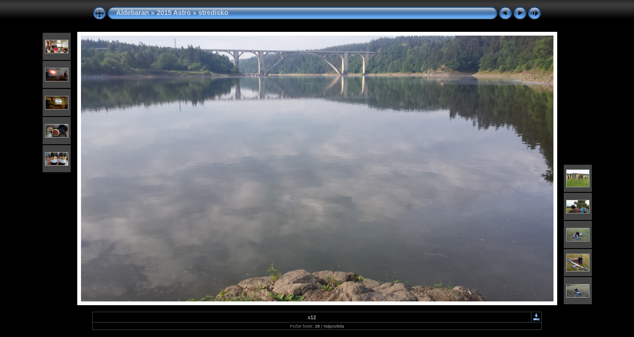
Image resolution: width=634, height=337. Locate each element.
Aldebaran (132, 12)
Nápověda (334, 326)
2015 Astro (173, 12)
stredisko (213, 12)
